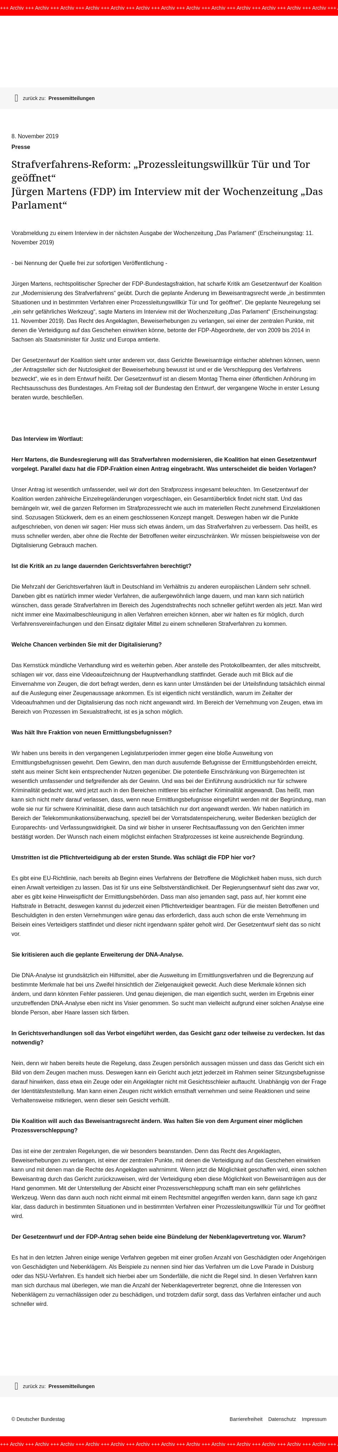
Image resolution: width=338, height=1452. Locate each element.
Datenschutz (282, 1419)
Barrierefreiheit (246, 1419)
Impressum (314, 1419)
